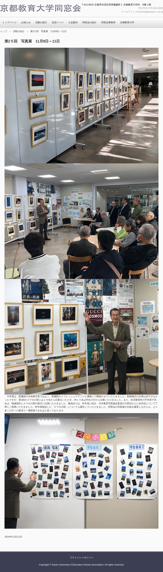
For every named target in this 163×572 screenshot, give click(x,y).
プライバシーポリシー (81, 557)
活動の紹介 (41, 22)
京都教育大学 (127, 22)
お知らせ (26, 22)
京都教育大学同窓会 (40, 8)
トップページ (9, 22)
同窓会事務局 (108, 22)
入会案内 (73, 22)
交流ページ (58, 22)
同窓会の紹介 (89, 22)
